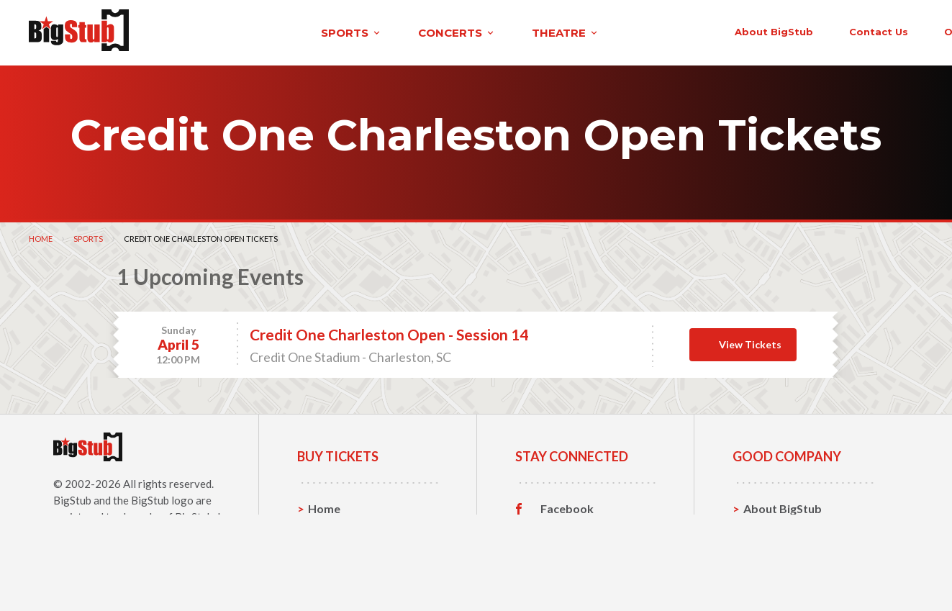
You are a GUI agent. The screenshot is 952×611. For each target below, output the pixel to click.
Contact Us (773, 528)
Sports (88, 235)
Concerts (333, 550)
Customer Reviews (590, 573)
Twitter (560, 528)
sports (191, 31)
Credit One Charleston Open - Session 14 (389, 331)
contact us (705, 30)
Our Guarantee (784, 572)
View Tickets (750, 341)
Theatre (330, 572)
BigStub (72, 497)
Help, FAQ (770, 550)
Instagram (567, 550)
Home (41, 235)
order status (805, 30)
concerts (297, 31)
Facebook (567, 506)
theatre (406, 31)
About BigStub (601, 30)
